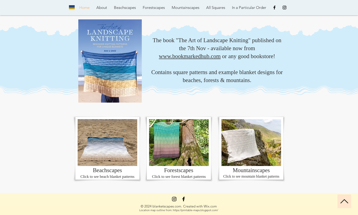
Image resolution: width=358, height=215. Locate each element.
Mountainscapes (251, 170)
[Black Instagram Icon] (284, 7)
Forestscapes (178, 170)
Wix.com (210, 206)
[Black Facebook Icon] (274, 7)
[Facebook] (184, 199)
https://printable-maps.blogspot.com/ (195, 210)
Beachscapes (107, 170)
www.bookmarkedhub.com (190, 56)
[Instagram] (174, 199)
